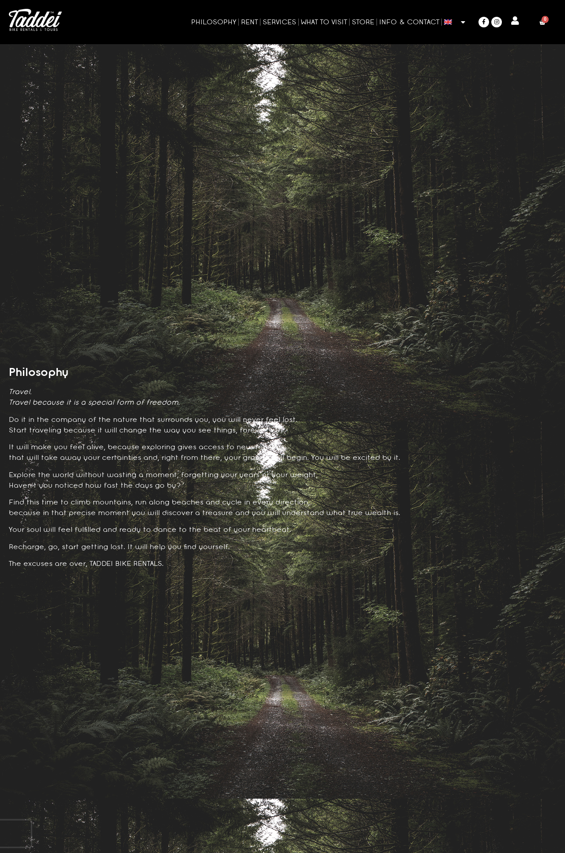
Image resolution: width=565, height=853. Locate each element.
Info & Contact (409, 22)
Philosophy (213, 22)
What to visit (324, 22)
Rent (249, 22)
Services (279, 22)
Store (363, 22)
